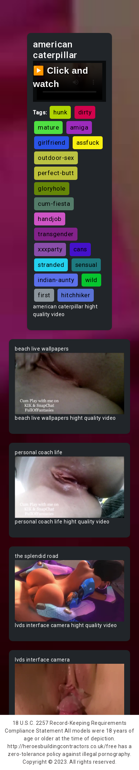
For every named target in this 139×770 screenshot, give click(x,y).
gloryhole (52, 188)
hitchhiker (75, 295)
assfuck (87, 142)
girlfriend (51, 142)
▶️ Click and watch (60, 77)
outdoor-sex (56, 157)
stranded (51, 264)
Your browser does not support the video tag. (69, 383)
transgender (56, 234)
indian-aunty (56, 280)
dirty (85, 112)
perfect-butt (56, 173)
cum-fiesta (54, 203)
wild (91, 280)
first (44, 295)
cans (80, 249)
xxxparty (50, 249)
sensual (86, 264)
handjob (50, 218)
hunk (60, 112)
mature (48, 127)
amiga (79, 127)
